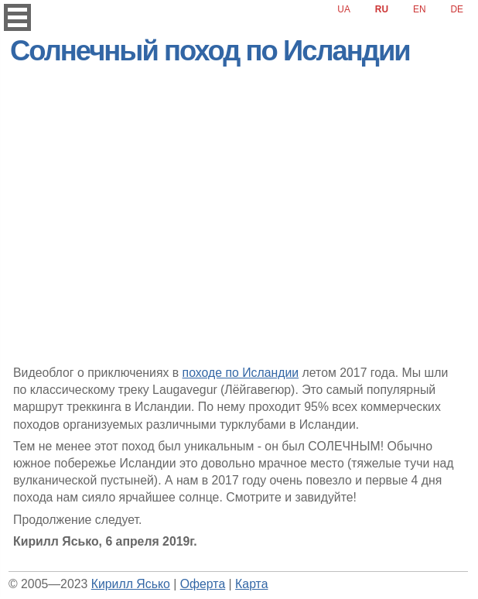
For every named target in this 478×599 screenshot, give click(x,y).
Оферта (202, 583)
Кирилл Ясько (130, 583)
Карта (251, 583)
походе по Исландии (241, 372)
